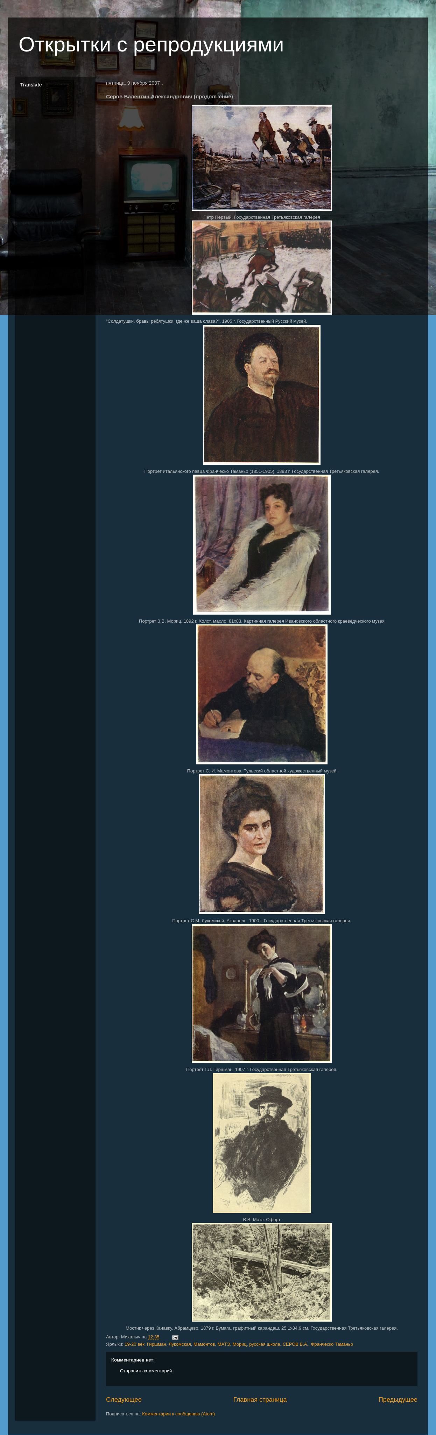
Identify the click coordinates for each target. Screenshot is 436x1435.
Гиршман (156, 1344)
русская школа (264, 1344)
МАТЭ (224, 1344)
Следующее (124, 1399)
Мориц (240, 1344)
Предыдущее (398, 1399)
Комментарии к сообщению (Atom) (178, 1413)
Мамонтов (204, 1344)
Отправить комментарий (146, 1370)
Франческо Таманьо (332, 1344)
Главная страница (260, 1399)
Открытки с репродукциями (151, 44)
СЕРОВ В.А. (295, 1344)
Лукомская (180, 1344)
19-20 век (135, 1344)
